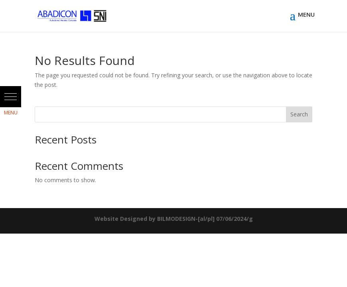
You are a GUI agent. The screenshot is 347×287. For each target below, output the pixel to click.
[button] (10, 96)
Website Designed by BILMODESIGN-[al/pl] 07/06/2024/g (174, 218)
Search (299, 114)
